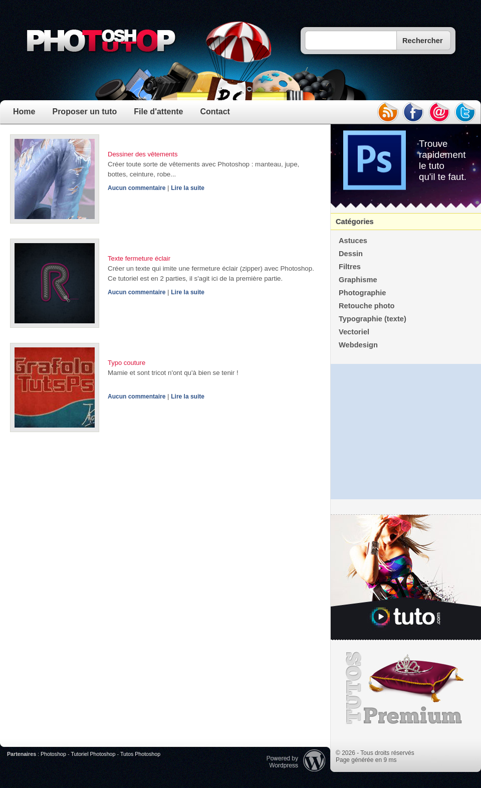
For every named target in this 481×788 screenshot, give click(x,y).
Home (24, 111)
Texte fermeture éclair (139, 258)
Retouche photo (367, 306)
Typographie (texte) (372, 319)
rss (387, 112)
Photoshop (53, 754)
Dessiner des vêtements (142, 154)
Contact (215, 111)
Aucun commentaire (136, 187)
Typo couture (126, 362)
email (439, 112)
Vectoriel (354, 332)
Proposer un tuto (84, 111)
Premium (406, 688)
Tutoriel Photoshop (93, 754)
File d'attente (158, 111)
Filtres (350, 267)
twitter (465, 112)
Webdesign (358, 345)
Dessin (351, 254)
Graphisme (358, 280)
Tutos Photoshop (140, 754)
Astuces (353, 241)
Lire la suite (187, 187)
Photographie (362, 293)
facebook (413, 112)
